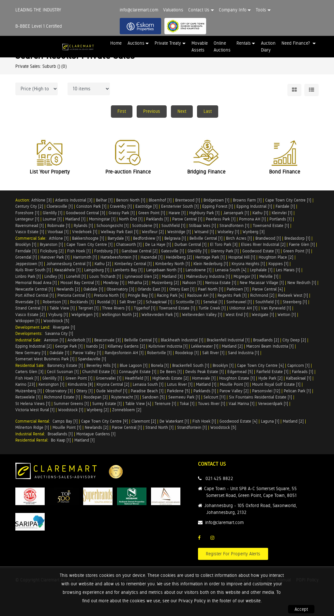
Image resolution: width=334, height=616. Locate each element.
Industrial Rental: (31, 433)
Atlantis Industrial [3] (73, 200)
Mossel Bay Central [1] (79, 282)
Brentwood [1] (187, 200)
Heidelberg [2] (179, 257)
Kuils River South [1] (33, 269)
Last (208, 111)
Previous (151, 111)
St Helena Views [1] (32, 403)
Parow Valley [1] (87, 352)
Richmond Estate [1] (62, 397)
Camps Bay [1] (65, 421)
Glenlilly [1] (52, 212)
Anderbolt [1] (79, 340)
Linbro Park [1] (28, 276)
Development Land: (34, 327)
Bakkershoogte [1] (88, 238)
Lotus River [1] (179, 384)
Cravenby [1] (121, 206)
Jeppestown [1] (29, 263)
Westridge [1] (179, 231)
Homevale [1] (204, 378)
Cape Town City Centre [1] (288, 200)
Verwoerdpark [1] (273, 403)
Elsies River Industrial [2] (263, 244)
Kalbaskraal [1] (298, 378)
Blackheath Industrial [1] (182, 340)
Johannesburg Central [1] (68, 263)
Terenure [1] (165, 403)
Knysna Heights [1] (248, 263)
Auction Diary (268, 46)
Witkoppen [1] (27, 320)
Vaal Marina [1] (241, 403)
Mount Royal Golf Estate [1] (276, 384)
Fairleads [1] (302, 371)
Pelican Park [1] (297, 390)
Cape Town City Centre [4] (260, 365)
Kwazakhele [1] (67, 269)
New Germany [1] (30, 352)
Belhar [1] (104, 200)
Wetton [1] (287, 314)
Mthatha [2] (138, 282)
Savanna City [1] (59, 333)
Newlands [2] (68, 289)
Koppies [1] (278, 263)
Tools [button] (261, 9)
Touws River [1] (211, 403)
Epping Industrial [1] (254, 206)
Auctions (136, 43)
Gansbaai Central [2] (140, 250)
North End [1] (131, 219)
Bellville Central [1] (206, 238)
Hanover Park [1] (54, 257)
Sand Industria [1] (243, 352)
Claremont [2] (143, 421)
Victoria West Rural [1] (34, 409)
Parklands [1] (157, 219)
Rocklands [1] (82, 301)
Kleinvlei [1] (282, 212)
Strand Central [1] (30, 308)
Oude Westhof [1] (111, 390)
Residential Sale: (31, 365)
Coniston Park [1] (91, 206)
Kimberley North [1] (172, 263)
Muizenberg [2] (165, 282)
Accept (301, 609)
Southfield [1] (173, 225)
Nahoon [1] (192, 282)
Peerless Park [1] (220, 219)
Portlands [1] (280, 219)
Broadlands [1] (60, 433)
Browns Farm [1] (247, 200)
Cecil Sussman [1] (63, 371)
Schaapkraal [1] (159, 301)
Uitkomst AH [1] (243, 308)
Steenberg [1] (295, 301)
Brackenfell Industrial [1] (228, 340)
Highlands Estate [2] (170, 378)
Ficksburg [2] (52, 250)
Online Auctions (222, 46)
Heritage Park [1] (210, 257)
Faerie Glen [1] (302, 244)
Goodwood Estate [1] (261, 250)
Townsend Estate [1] (271, 225)
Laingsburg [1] (96, 269)
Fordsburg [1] (106, 250)
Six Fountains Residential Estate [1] (260, 397)
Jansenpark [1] (236, 212)
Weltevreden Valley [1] (202, 314)
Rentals (243, 43)
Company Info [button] (233, 9)
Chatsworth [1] (129, 244)
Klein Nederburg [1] (210, 263)
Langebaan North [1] (164, 269)
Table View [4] (138, 403)
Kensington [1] (51, 384)
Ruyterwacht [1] (125, 397)
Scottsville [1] (188, 301)
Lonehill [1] (76, 276)
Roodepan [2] (96, 397)
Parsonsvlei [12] (266, 390)
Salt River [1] (213, 352)
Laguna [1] (270, 421)
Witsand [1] (204, 231)
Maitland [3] (172, 276)
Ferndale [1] (26, 250)
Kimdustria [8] (80, 384)
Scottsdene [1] (145, 225)
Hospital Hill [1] (241, 257)
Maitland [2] (232, 346)
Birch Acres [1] (239, 238)
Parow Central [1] (187, 219)
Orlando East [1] (152, 289)
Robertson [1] (55, 301)
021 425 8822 (219, 478)
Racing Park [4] (170, 295)
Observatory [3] (120, 289)
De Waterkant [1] (174, 421)
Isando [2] (95, 346)
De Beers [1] (171, 371)
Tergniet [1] (88, 308)
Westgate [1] (263, 314)
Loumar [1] (52, 219)
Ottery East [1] (181, 289)
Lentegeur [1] (27, 219)
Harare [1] (177, 212)
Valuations (173, 9)
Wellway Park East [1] (119, 231)
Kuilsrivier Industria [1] (168, 346)
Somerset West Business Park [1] (44, 358)
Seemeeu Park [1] (184, 397)
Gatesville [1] (172, 250)
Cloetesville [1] (60, 206)
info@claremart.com (139, 9)
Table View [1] (62, 308)
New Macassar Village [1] (262, 282)
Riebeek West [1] (293, 295)
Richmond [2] (262, 295)
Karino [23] (25, 384)
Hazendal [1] (151, 257)
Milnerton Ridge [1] (32, 427)
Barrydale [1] (118, 238)
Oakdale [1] (93, 289)
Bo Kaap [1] (61, 440)
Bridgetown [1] (216, 200)
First (121, 111)
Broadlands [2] (266, 340)
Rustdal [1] (106, 301)
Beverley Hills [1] (101, 365)
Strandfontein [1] (234, 225)
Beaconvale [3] (107, 340)
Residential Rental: (33, 440)
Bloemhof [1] (160, 200)
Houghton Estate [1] (237, 378)
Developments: (30, 333)
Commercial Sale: (32, 238)
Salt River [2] (130, 301)
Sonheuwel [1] (239, 301)
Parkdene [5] (178, 390)
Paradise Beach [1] (147, 390)
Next (181, 111)
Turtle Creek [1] (212, 308)
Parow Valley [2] (234, 390)
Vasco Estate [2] (30, 314)
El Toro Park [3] (223, 244)
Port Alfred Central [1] (34, 295)
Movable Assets (199, 46)
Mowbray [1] (113, 282)
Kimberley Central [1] (133, 263)
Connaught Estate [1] (137, 371)
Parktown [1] (238, 289)
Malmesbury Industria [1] (208, 276)
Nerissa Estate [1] (220, 282)
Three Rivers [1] (116, 308)
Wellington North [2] (120, 314)
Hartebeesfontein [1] (118, 257)
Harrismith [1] (85, 257)
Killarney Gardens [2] (126, 346)
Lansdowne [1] (198, 269)
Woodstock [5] (56, 320)
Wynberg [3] (254, 231)
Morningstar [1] (102, 219)
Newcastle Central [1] (34, 289)
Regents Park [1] (232, 295)
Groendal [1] (26, 257)
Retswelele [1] (27, 397)
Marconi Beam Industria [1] (270, 346)
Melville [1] (268, 276)
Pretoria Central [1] (73, 295)
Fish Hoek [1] (79, 250)
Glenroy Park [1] (225, 250)
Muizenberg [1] (28, 390)
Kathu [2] (103, 263)
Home (116, 43)
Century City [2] (29, 206)
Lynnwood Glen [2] (141, 276)
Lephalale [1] (261, 269)
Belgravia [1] (175, 238)
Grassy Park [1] (122, 212)
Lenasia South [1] (148, 384)
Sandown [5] (153, 397)
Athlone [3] (41, 200)
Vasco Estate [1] (29, 231)
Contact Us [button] (198, 9)
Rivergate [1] (64, 327)
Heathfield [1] (137, 378)
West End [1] (237, 314)
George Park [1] (69, 346)
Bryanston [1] (51, 244)
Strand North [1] (159, 427)
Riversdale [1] (27, 301)
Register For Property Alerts (233, 553)
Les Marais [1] (288, 269)
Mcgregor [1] (245, 276)
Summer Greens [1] (71, 403)
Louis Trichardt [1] (105, 276)
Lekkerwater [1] (204, 346)
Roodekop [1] (187, 352)
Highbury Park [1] (204, 212)
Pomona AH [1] (252, 219)
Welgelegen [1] (84, 314)
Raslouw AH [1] (200, 295)
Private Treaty (168, 43)
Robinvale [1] (58, 225)
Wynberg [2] (98, 409)
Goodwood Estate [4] (238, 421)
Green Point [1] (151, 212)
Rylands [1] (83, 225)
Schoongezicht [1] (113, 225)
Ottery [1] (84, 390)
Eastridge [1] (146, 206)
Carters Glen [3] (29, 371)
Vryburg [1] (58, 314)
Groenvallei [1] (108, 378)
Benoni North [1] (130, 200)
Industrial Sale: (29, 340)
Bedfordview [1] (147, 238)
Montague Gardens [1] (95, 433)
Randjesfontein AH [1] (124, 352)
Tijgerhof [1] (144, 308)
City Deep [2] (294, 340)
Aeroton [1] (54, 340)
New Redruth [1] (301, 282)
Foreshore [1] (27, 212)
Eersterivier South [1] (180, 206)
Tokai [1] (187, 403)
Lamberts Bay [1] (128, 269)
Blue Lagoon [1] (133, 365)
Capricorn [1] (298, 365)
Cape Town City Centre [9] (104, 421)
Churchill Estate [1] (98, 371)
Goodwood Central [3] (85, 212)
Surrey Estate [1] (107, 403)
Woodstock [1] (70, 409)
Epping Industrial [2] (33, 346)
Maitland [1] (75, 219)
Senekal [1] (213, 301)
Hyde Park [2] (270, 378)
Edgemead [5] (240, 371)
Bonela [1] (160, 365)
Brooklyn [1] (25, 244)
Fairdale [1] (285, 206)
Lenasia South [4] (230, 269)
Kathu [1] (260, 212)
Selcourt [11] (214, 397)
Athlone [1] (58, 238)
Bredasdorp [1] (297, 238)
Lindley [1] (53, 276)
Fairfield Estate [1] (272, 371)
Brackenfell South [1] (190, 365)
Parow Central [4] (267, 289)
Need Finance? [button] (296, 43)
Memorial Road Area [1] (36, 282)
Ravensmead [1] (29, 225)
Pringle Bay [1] (140, 295)
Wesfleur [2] (153, 231)
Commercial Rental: (34, 421)
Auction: (23, 200)
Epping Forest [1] (217, 206)
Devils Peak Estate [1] (204, 371)
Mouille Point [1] (234, 384)
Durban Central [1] (190, 244)
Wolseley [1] (228, 231)
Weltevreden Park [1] (160, 314)
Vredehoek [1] (84, 231)
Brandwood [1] (268, 238)
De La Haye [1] (158, 244)
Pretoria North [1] (109, 295)
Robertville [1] (159, 352)
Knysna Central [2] (113, 384)
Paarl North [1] (210, 289)
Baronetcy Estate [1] (65, 365)
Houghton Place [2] (276, 257)
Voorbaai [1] (58, 231)
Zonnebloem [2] (126, 409)
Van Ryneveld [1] (276, 308)
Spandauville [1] (92, 358)
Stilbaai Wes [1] (202, 225)
